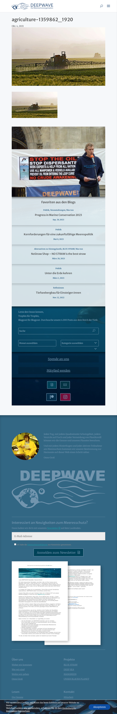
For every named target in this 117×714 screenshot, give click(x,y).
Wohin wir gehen (20, 674)
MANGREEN (70, 674)
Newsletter (52, 528)
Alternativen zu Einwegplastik (48, 249)
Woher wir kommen (22, 664)
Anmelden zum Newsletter (56, 552)
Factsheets (17, 701)
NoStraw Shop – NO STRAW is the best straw (58, 254)
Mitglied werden (58, 370)
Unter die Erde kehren (58, 273)
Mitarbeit (68, 697)
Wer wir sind (18, 669)
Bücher (15, 711)
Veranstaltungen (57, 210)
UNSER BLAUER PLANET (76, 679)
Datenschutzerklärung (37, 544)
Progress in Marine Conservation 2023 (58, 215)
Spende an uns (58, 359)
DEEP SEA (69, 669)
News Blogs (17, 706)
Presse (67, 711)
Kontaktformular (72, 706)
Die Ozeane (17, 697)
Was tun (70, 210)
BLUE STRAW (69, 249)
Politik (46, 210)
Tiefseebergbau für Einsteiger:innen (58, 292)
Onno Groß (17, 679)
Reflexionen (58, 288)
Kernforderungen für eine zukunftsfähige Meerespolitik (58, 234)
